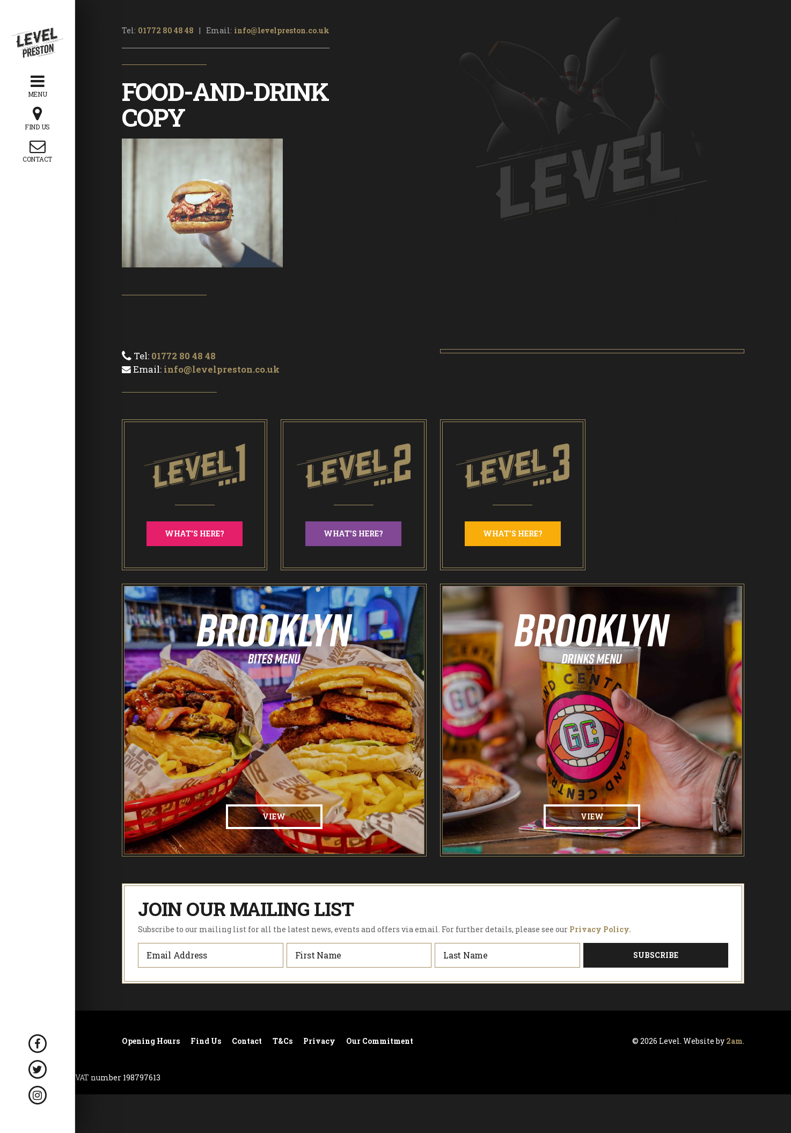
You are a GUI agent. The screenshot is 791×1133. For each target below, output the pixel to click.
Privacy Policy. (600, 929)
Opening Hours (151, 1041)
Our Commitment (379, 1041)
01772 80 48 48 (166, 30)
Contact (247, 1041)
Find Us (206, 1041)
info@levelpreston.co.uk (281, 30)
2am (734, 1041)
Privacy (319, 1041)
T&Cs (282, 1041)
